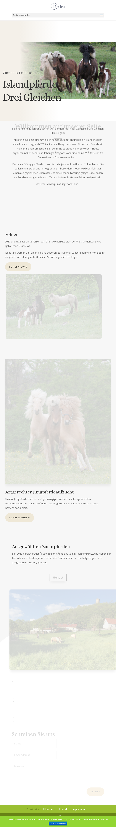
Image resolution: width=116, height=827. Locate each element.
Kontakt (64, 809)
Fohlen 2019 (18, 266)
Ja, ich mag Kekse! (58, 823)
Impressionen (19, 517)
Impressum (79, 809)
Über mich (49, 809)
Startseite (33, 809)
